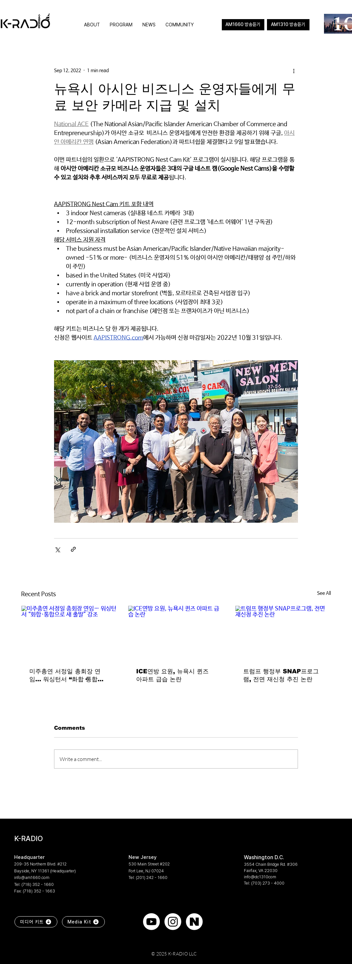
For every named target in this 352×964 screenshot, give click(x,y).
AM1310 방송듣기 (288, 24)
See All (324, 593)
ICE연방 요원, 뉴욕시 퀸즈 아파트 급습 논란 (172, 675)
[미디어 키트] (36, 921)
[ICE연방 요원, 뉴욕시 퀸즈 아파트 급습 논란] (175, 632)
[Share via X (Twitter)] (57, 549)
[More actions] (294, 70)
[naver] (194, 921)
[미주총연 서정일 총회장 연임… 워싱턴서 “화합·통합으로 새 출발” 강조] (69, 632)
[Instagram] (172, 921)
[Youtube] (151, 921)
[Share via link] (73, 549)
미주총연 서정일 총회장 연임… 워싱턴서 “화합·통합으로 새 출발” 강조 (66, 675)
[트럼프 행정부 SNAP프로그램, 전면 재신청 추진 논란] (283, 632)
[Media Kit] (83, 921)
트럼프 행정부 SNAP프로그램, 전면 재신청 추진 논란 (281, 675)
